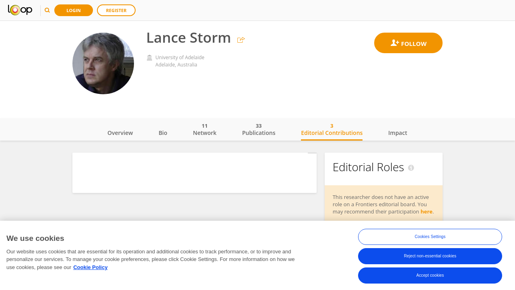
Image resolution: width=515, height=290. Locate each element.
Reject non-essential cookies (430, 256)
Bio (163, 133)
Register (116, 10)
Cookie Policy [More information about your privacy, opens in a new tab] (90, 267)
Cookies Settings (430, 236)
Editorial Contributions (332, 129)
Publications (259, 129)
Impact (397, 133)
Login (73, 10)
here (426, 211)
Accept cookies (430, 275)
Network (204, 129)
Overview (120, 133)
